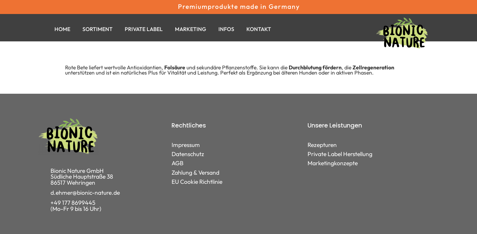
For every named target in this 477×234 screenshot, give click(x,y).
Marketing (190, 29)
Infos (226, 29)
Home (62, 29)
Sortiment (97, 29)
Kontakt (258, 29)
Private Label (144, 29)
